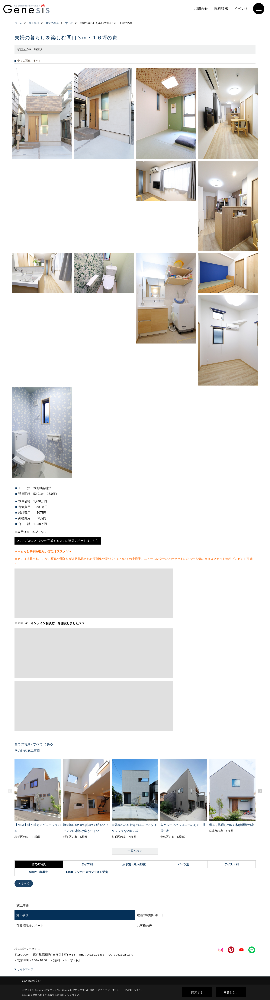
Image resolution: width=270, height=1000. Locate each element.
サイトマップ (25, 969)
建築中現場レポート (150, 915)
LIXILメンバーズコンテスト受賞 (87, 872)
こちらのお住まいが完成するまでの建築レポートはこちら (59, 540)
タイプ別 (87, 864)
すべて (25, 883)
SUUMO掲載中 (38, 872)
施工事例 (22, 915)
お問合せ (201, 9)
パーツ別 (183, 864)
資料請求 (221, 9)
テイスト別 (231, 864)
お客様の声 (144, 926)
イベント (241, 9)
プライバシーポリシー (110, 990)
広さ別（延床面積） (135, 864)
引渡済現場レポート (29, 926)
